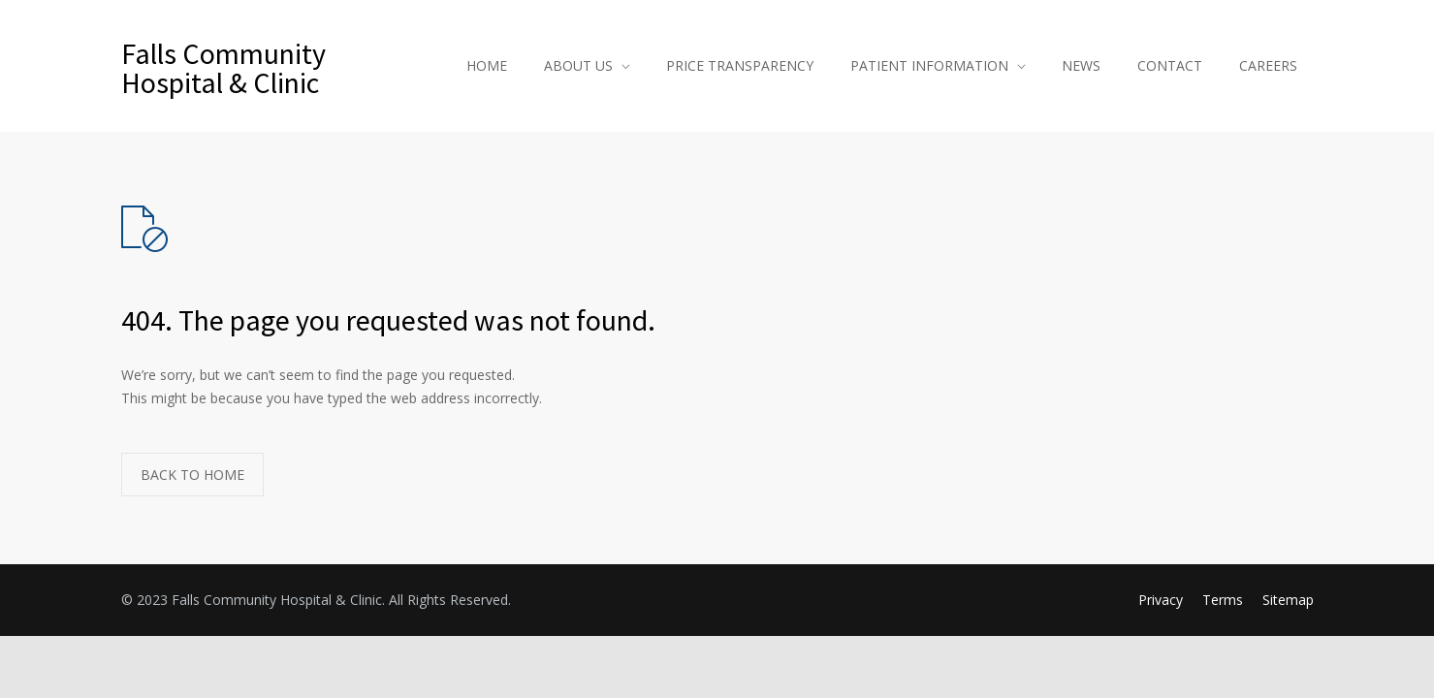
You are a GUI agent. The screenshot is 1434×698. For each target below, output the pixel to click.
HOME (486, 65)
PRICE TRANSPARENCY (739, 65)
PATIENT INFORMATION (929, 65)
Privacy (1160, 599)
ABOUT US (578, 65)
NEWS (1081, 65)
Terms (1222, 599)
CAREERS (1268, 65)
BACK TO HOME (192, 474)
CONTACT (1169, 65)
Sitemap (1288, 599)
